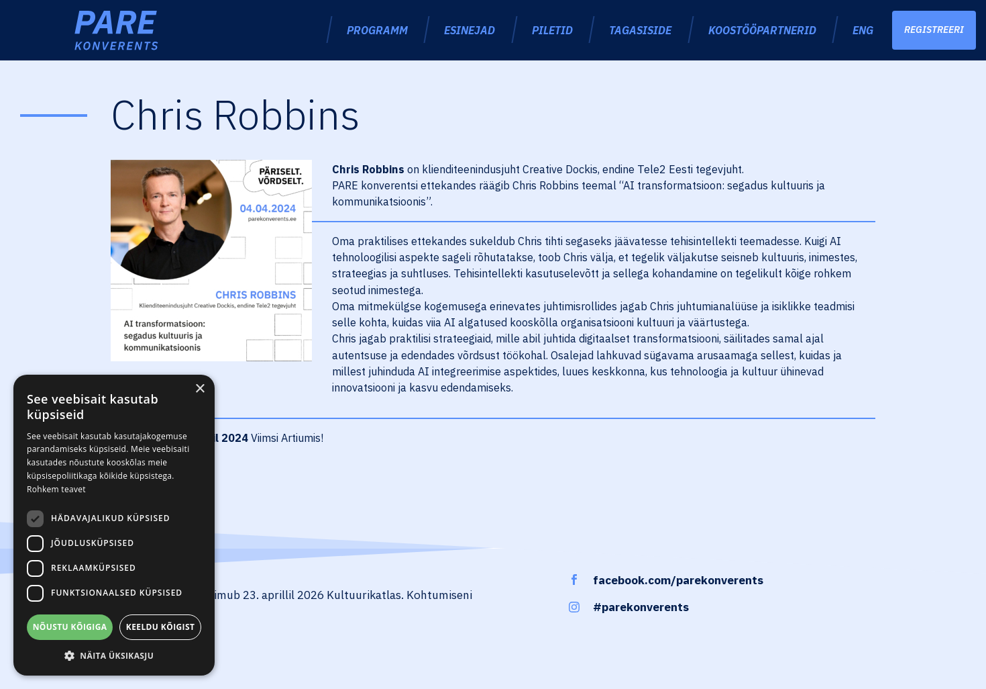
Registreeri (934, 30)
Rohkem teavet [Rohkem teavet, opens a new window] (56, 489)
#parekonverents (641, 606)
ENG (863, 30)
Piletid (552, 30)
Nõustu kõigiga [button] (70, 627)
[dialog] (114, 525)
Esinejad (469, 30)
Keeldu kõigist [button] (160, 627)
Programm (377, 30)
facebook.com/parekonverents (678, 580)
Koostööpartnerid (762, 30)
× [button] (200, 389)
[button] (114, 655)
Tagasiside (640, 30)
